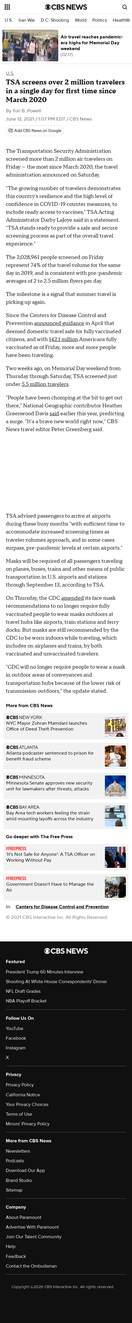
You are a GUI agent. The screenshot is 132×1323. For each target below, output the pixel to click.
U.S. (9, 20)
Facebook (16, 1038)
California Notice (23, 1094)
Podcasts (15, 1160)
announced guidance (59, 323)
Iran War (27, 20)
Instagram (16, 1048)
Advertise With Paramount (32, 1227)
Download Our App (25, 1170)
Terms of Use (19, 1114)
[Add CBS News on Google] (35, 131)
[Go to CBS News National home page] (66, 7)
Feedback (16, 1256)
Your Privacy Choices (27, 1104)
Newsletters (18, 1151)
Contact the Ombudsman (31, 1266)
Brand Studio (19, 1180)
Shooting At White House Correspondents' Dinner (56, 981)
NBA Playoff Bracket (26, 1001)
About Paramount (23, 1217)
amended (72, 598)
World (81, 20)
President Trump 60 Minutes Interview (44, 972)
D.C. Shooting (55, 20)
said (54, 413)
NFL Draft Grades (23, 991)
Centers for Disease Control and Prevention (62, 907)
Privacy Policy (20, 1085)
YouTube (14, 1028)
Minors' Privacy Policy (28, 1124)
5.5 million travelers (45, 384)
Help (10, 1246)
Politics (99, 20)
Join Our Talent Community (33, 1236)
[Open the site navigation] (25, 7)
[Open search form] (124, 7)
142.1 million (63, 339)
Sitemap (14, 1190)
